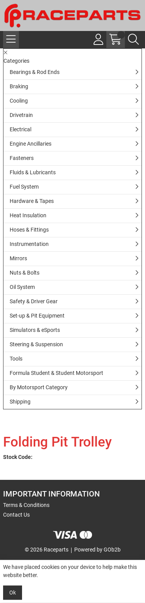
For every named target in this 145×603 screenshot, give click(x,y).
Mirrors (18, 258)
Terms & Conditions (26, 505)
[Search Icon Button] (133, 39)
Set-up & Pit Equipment (37, 316)
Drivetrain (21, 115)
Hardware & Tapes (32, 201)
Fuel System (24, 187)
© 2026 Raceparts (46, 549)
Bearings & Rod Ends (35, 72)
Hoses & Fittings (29, 230)
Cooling (19, 101)
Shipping (20, 402)
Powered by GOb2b (97, 549)
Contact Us (16, 515)
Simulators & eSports (35, 330)
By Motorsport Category (39, 387)
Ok (12, 592)
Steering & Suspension (36, 344)
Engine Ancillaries (30, 144)
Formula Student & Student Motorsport (56, 373)
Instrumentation (29, 244)
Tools (16, 359)
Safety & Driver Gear (34, 301)
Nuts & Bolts (24, 273)
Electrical (20, 129)
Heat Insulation (28, 215)
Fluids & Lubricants (33, 172)
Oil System (22, 287)
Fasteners (22, 158)
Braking (19, 86)
